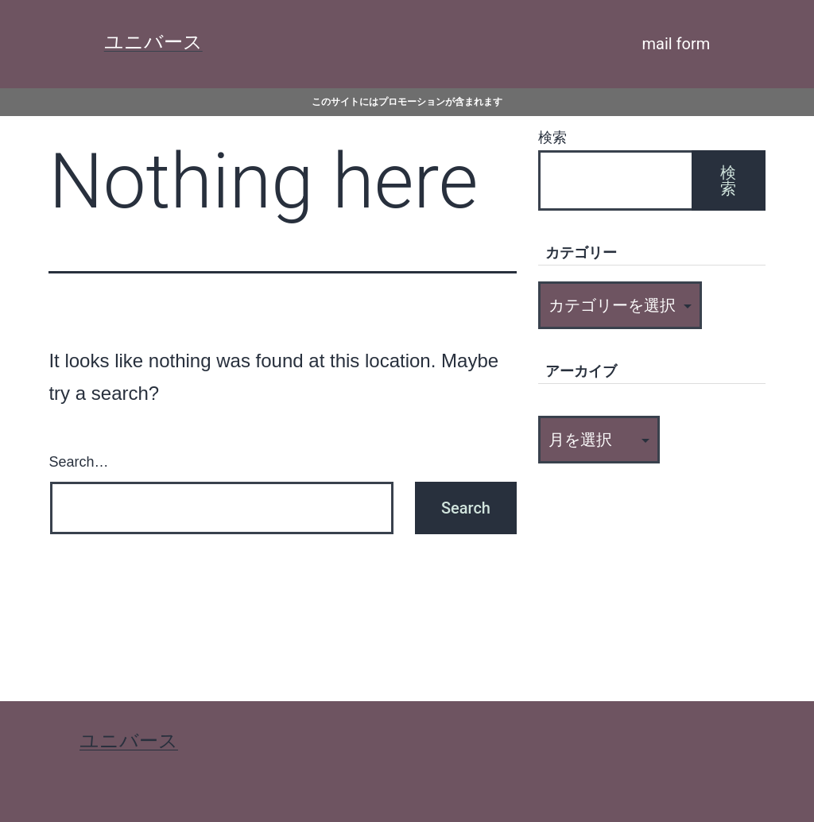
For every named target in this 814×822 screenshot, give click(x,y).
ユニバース (153, 42)
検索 (552, 137)
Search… (78, 462)
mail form (676, 43)
